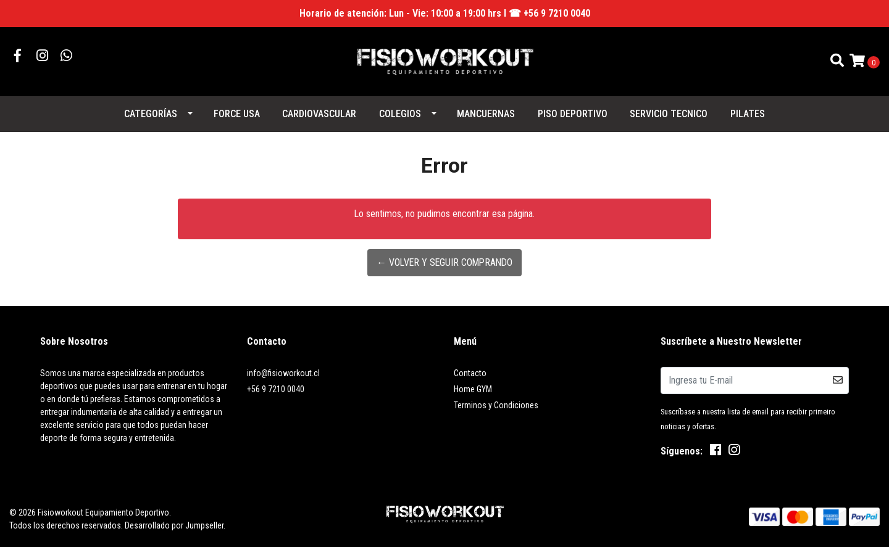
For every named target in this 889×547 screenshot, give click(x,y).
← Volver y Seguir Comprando (444, 262)
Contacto (470, 373)
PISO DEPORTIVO (572, 114)
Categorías (150, 114)
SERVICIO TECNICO (668, 114)
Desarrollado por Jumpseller (174, 525)
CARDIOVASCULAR (319, 114)
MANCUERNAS (486, 114)
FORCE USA (237, 114)
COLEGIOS (400, 114)
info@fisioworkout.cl (283, 373)
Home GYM (473, 389)
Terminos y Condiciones (496, 405)
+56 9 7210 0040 (275, 389)
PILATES (747, 114)
